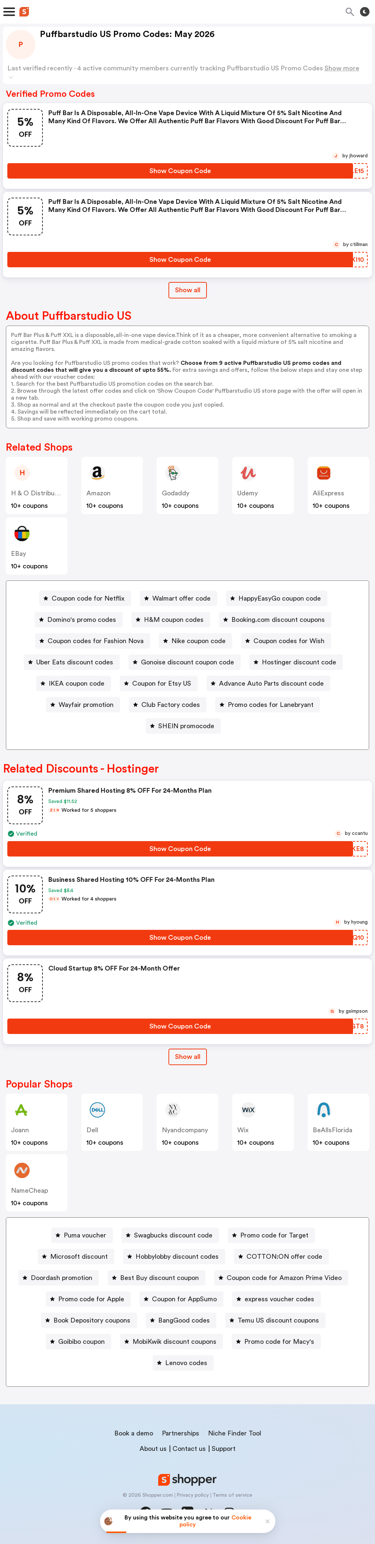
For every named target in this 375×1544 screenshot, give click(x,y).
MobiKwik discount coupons (174, 1341)
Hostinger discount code (299, 662)
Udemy (247, 493)
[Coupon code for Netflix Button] (85, 598)
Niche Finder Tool (234, 1433)
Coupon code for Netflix (88, 598)
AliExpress (328, 493)
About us (153, 1448)
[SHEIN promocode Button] (183, 726)
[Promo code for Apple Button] (88, 1299)
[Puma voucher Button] (82, 1235)
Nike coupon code (198, 641)
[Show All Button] (187, 1057)
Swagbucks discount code (173, 1235)
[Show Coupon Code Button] (180, 171)
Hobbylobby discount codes (177, 1256)
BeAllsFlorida (332, 1130)
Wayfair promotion (86, 704)
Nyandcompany (185, 1130)
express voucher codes (279, 1299)
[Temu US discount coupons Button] (275, 1320)
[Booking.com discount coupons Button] (275, 619)
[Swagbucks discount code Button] (170, 1235)
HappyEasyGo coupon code (279, 598)
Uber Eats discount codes (74, 662)
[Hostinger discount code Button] (296, 662)
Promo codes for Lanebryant (270, 704)
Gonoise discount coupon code (187, 662)
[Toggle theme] (365, 12)
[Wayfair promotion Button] (83, 704)
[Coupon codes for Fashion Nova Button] (92, 641)
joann (20, 1130)
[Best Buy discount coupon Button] (156, 1278)
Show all (187, 1056)
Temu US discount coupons (278, 1320)
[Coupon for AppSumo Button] (181, 1299)
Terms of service (232, 1495)
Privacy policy (193, 1495)
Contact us (189, 1448)
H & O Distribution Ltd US (49, 493)
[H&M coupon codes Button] (170, 619)
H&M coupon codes (174, 619)
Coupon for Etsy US (161, 683)
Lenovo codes (186, 1363)
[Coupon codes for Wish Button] (286, 641)
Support (223, 1448)
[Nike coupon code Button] (195, 641)
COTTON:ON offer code (284, 1256)
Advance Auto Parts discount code (271, 683)
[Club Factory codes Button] (168, 704)
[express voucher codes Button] (276, 1299)
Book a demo (133, 1433)
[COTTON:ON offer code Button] (281, 1256)
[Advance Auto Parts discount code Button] (268, 683)
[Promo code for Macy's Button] (276, 1341)
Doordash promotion (61, 1278)
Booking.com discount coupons (278, 619)
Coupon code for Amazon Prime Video (284, 1278)
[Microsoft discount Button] (76, 1256)
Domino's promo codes (81, 619)
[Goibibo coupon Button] (78, 1341)
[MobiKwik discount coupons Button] (171, 1341)
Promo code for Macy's (279, 1341)
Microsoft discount (79, 1256)
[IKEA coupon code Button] (73, 683)
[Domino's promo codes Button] (79, 619)
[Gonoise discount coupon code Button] (185, 662)
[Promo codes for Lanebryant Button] (267, 704)
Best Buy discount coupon (159, 1278)
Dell (92, 1130)
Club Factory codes (170, 704)
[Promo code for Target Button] (271, 1235)
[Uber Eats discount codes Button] (72, 662)
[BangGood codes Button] (181, 1320)
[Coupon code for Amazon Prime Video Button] (281, 1278)
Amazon (98, 493)
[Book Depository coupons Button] (89, 1320)
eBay (18, 553)
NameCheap (29, 1190)
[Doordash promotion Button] (58, 1278)
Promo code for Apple (91, 1299)
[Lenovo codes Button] (183, 1363)
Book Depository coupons (91, 1320)
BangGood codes (184, 1320)
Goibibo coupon (81, 1341)
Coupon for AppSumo (184, 1299)
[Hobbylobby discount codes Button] (174, 1256)
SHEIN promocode (186, 726)
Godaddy (175, 493)
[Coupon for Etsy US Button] (159, 683)
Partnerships (180, 1433)
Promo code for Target (274, 1235)
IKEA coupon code (76, 683)
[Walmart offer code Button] (178, 598)
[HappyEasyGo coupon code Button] (276, 598)
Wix (243, 1130)
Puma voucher (85, 1235)
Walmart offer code (181, 598)
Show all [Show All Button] (187, 290)
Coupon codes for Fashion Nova (96, 641)
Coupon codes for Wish (288, 641)
